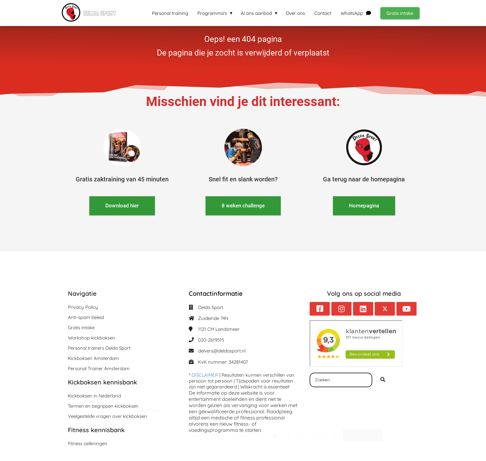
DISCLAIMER (205, 375)
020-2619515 (211, 340)
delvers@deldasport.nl (221, 351)
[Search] (382, 380)
